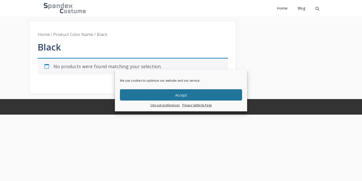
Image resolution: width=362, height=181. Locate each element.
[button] (317, 8)
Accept (181, 95)
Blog (301, 8)
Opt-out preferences (165, 105)
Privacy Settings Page (197, 105)
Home (282, 8)
